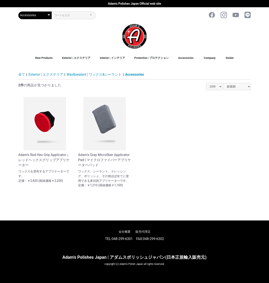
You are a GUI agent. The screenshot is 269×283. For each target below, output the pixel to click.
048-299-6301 (122, 239)
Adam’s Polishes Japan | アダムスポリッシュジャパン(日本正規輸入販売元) (135, 257)
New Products (44, 57)
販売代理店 (142, 231)
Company (209, 57)
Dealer (230, 57)
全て (21, 74)
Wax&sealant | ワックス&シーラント (94, 74)
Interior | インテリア (112, 57)
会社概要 (125, 231)
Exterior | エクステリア (76, 57)
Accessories (185, 57)
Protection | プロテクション (151, 57)
